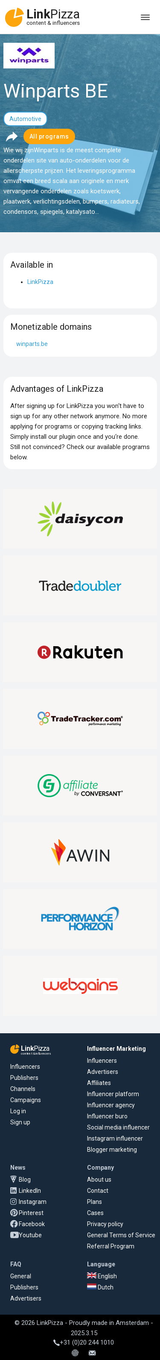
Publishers (24, 1077)
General (20, 1276)
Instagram (33, 1201)
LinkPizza (40, 281)
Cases (95, 1212)
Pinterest (31, 1212)
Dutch (100, 1287)
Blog (25, 1179)
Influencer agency (111, 1105)
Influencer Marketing (116, 1048)
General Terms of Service (121, 1235)
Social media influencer (118, 1127)
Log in (18, 1111)
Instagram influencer (115, 1138)
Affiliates (99, 1082)
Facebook (32, 1224)
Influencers (25, 1066)
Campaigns (25, 1100)
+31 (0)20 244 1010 (83, 1342)
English (102, 1276)
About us (99, 1179)
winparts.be (32, 343)
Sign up (20, 1122)
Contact (97, 1190)
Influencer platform (113, 1094)
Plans (94, 1201)
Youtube (30, 1235)
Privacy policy (105, 1224)
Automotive (25, 118)
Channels (22, 1088)
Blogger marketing (112, 1149)
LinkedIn (30, 1190)
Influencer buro (107, 1116)
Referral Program (110, 1246)
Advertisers (102, 1071)
